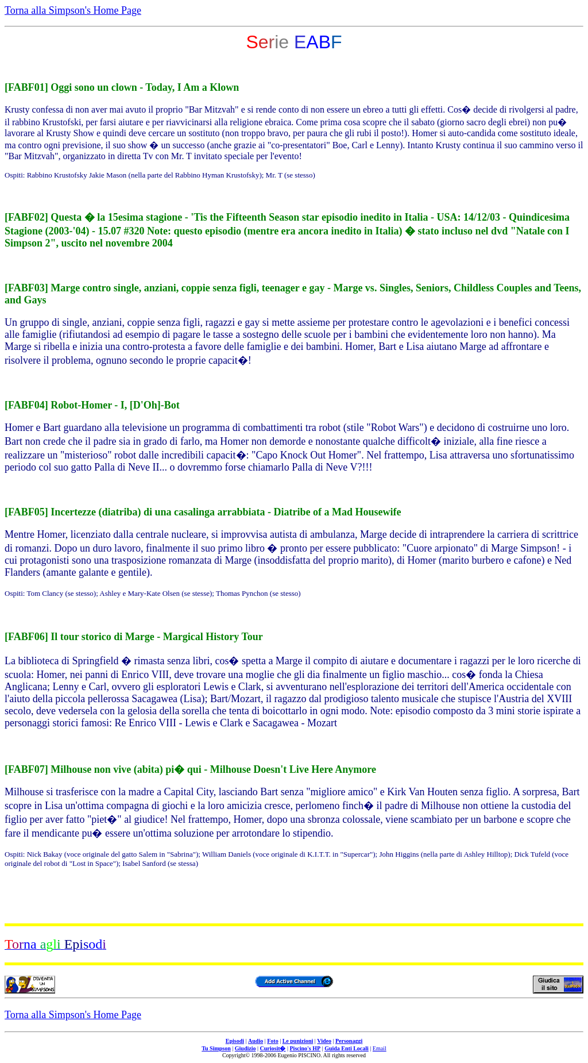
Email (379, 1048)
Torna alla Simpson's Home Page (73, 10)
